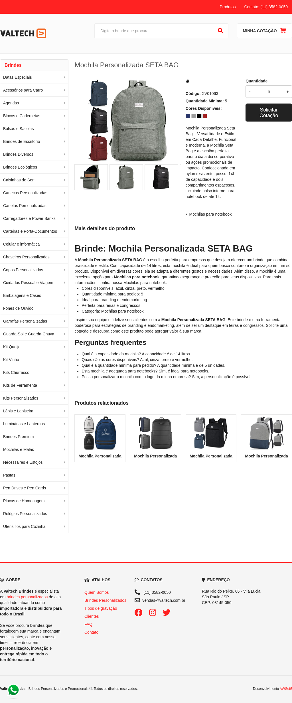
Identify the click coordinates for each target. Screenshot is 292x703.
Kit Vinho (11, 359)
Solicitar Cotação (268, 112)
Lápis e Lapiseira (18, 411)
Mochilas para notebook (210, 214)
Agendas (11, 103)
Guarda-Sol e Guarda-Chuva (28, 334)
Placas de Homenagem (24, 501)
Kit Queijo (12, 347)
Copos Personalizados (23, 270)
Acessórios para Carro (23, 90)
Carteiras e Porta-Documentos (30, 231)
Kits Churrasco (16, 372)
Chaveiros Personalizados (26, 257)
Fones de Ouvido (18, 308)
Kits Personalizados (20, 398)
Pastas (9, 475)
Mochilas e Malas (18, 449)
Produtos (228, 7)
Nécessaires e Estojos (23, 462)
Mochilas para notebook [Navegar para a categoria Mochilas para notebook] (144, 282)
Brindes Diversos (18, 154)
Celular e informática (21, 244)
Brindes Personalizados (105, 600)
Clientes (91, 616)
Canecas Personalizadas (25, 193)
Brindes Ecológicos (20, 167)
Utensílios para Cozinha (24, 526)
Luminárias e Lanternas (24, 424)
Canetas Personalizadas (24, 205)
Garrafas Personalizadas (25, 321)
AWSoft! (286, 689)
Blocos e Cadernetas (21, 116)
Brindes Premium (18, 436)
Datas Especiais (17, 77)
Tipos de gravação (100, 608)
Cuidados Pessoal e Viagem (28, 282)
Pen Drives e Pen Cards (24, 488)
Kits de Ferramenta (20, 385)
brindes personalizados (27, 597)
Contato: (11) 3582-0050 (266, 7)
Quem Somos (96, 592)
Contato (91, 632)
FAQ (88, 624)
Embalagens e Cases (22, 295)
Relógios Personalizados (25, 513)
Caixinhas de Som (19, 180)
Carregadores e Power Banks (29, 218)
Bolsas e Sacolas (18, 128)
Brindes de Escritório (21, 141)
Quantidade (256, 81)
